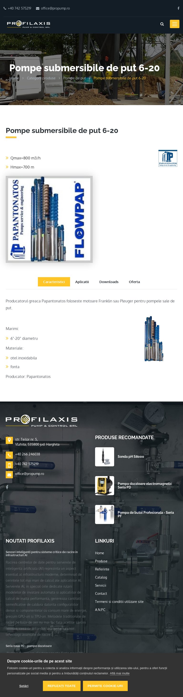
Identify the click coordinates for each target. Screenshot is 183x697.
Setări (24, 686)
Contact (101, 593)
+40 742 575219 (27, 464)
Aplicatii (82, 282)
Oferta (134, 282)
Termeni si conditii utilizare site (119, 602)
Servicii (100, 585)
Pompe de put (74, 78)
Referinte (102, 569)
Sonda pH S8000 (131, 456)
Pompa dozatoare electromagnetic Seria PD (145, 485)
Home (14, 78)
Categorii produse (41, 78)
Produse (101, 561)
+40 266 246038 (27, 454)
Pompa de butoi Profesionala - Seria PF (146, 514)
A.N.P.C (100, 610)
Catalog (101, 577)
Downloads (108, 282)
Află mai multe (119, 673)
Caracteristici (54, 282)
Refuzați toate (62, 686)
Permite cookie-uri (105, 686)
